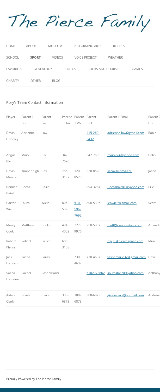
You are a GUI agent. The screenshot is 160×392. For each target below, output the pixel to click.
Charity (12, 80)
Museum (55, 46)
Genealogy (43, 69)
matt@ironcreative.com (124, 225)
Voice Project (86, 57)
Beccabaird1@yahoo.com (125, 187)
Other (35, 80)
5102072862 (96, 273)
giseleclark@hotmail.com (125, 295)
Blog (56, 80)
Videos (57, 57)
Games (137, 69)
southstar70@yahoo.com (125, 273)
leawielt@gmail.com (122, 203)
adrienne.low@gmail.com (125, 132)
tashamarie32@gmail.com (126, 257)
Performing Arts (88, 46)
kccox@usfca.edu (119, 171)
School (12, 57)
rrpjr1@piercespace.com (125, 241)
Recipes (119, 46)
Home (11, 46)
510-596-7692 (78, 209)
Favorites (14, 69)
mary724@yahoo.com (123, 155)
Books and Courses (104, 69)
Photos (70, 69)
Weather (115, 57)
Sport (35, 57)
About (31, 46)
